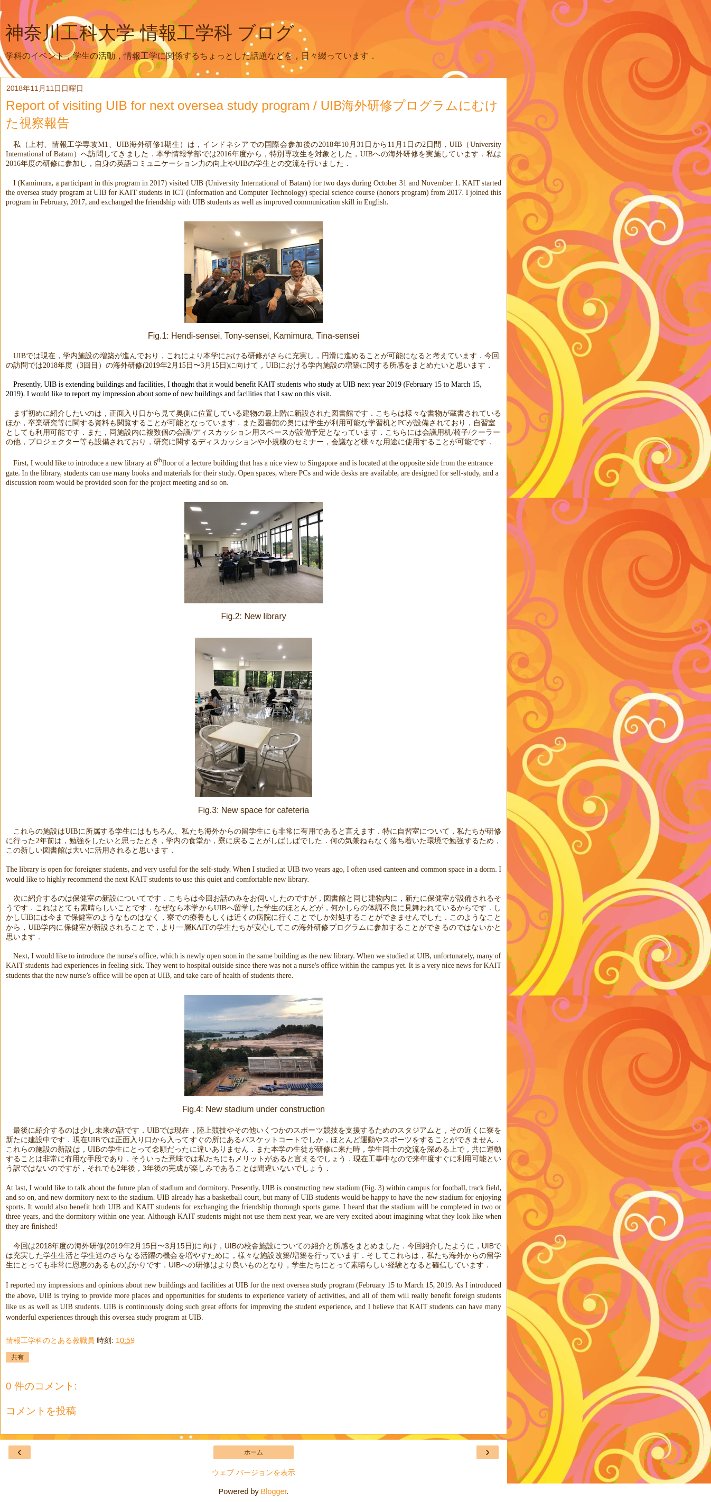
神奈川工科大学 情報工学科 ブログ (149, 33)
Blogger (274, 1491)
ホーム (253, 1452)
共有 (17, 1357)
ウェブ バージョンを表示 (253, 1472)
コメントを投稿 (41, 1410)
